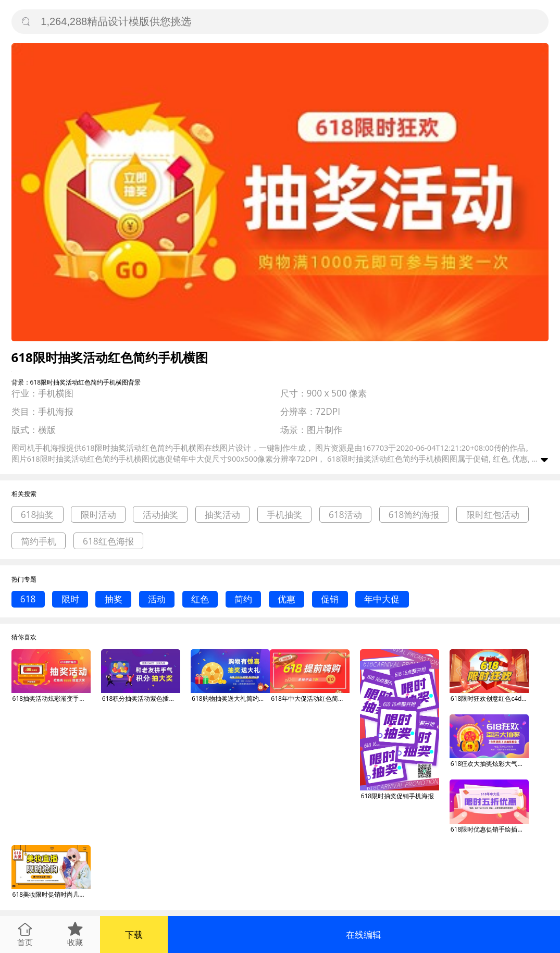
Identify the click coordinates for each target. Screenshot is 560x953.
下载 (134, 934)
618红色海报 (108, 541)
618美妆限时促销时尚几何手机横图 (52, 894)
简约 (243, 599)
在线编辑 (363, 934)
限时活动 (98, 515)
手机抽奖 (284, 515)
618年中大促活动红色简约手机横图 (310, 698)
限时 (70, 599)
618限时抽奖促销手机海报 (397, 795)
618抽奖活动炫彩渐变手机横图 (52, 698)
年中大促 (382, 599)
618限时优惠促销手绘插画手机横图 (490, 829)
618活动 (345, 515)
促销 (330, 599)
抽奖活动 (222, 515)
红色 (200, 599)
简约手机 (38, 541)
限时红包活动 (492, 515)
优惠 (286, 599)
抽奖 (113, 599)
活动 (157, 599)
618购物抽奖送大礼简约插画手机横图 (231, 698)
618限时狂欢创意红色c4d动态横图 (490, 698)
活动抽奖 (160, 515)
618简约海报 (414, 515)
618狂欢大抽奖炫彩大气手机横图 (490, 763)
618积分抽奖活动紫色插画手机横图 (141, 698)
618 (28, 599)
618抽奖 (37, 515)
